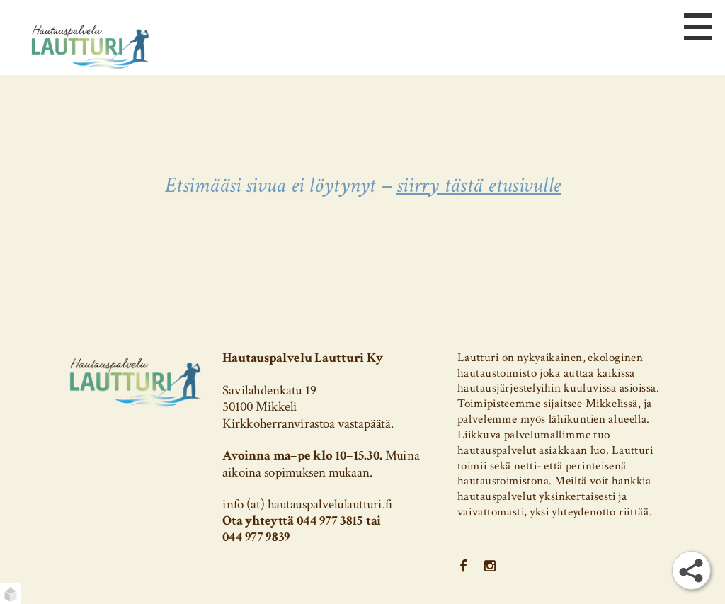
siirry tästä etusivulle (478, 185)
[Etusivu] (91, 45)
